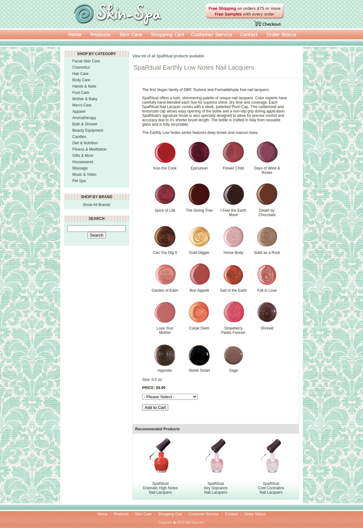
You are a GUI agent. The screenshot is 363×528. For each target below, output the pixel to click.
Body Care (81, 80)
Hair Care (80, 74)
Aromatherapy (84, 118)
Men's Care (82, 105)
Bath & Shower (85, 124)
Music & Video (84, 174)
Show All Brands (96, 205)
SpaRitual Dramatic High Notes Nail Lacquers (160, 488)
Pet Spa (79, 181)
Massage (80, 168)
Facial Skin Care (86, 61)
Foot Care (80, 92)
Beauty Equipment (87, 130)
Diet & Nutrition (85, 143)
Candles (79, 137)
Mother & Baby (84, 99)
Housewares (83, 162)
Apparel (78, 111)
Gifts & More (83, 155)
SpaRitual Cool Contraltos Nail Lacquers (271, 488)
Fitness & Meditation (89, 149)
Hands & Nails (84, 86)
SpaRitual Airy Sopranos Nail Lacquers (216, 488)
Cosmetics (81, 67)
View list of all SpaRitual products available (168, 56)
